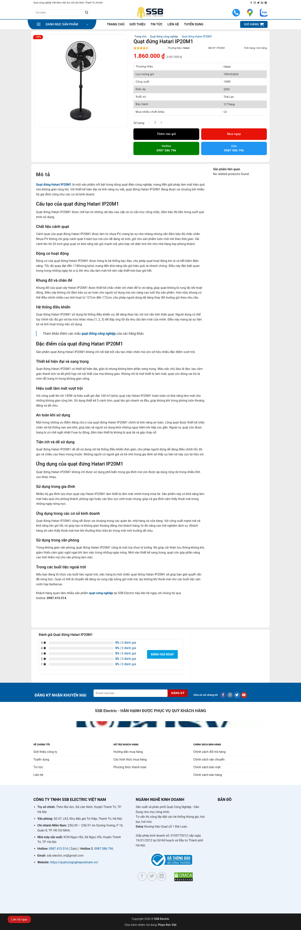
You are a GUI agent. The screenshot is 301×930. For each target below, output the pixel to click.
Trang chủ (116, 24)
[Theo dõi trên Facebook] (251, 3)
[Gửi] (86, 12)
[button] (62, 24)
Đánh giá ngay (162, 654)
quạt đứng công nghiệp (99, 333)
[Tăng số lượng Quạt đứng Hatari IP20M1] (161, 122)
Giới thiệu (137, 24)
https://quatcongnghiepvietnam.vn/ (74, 862)
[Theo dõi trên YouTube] (244, 695)
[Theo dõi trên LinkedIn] (161, 876)
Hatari (186, 47)
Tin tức (156, 24)
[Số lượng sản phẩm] (155, 122)
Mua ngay (234, 134)
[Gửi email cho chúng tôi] (262, 3)
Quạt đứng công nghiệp (164, 36)
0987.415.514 (58, 848)
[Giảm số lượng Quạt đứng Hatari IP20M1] (149, 122)
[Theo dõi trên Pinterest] (266, 3)
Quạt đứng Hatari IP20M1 (53, 184)
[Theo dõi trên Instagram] (255, 3)
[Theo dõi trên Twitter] (258, 3)
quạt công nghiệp (101, 593)
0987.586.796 (103, 848)
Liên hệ (173, 24)
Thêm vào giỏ (166, 134)
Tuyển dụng (193, 24)
